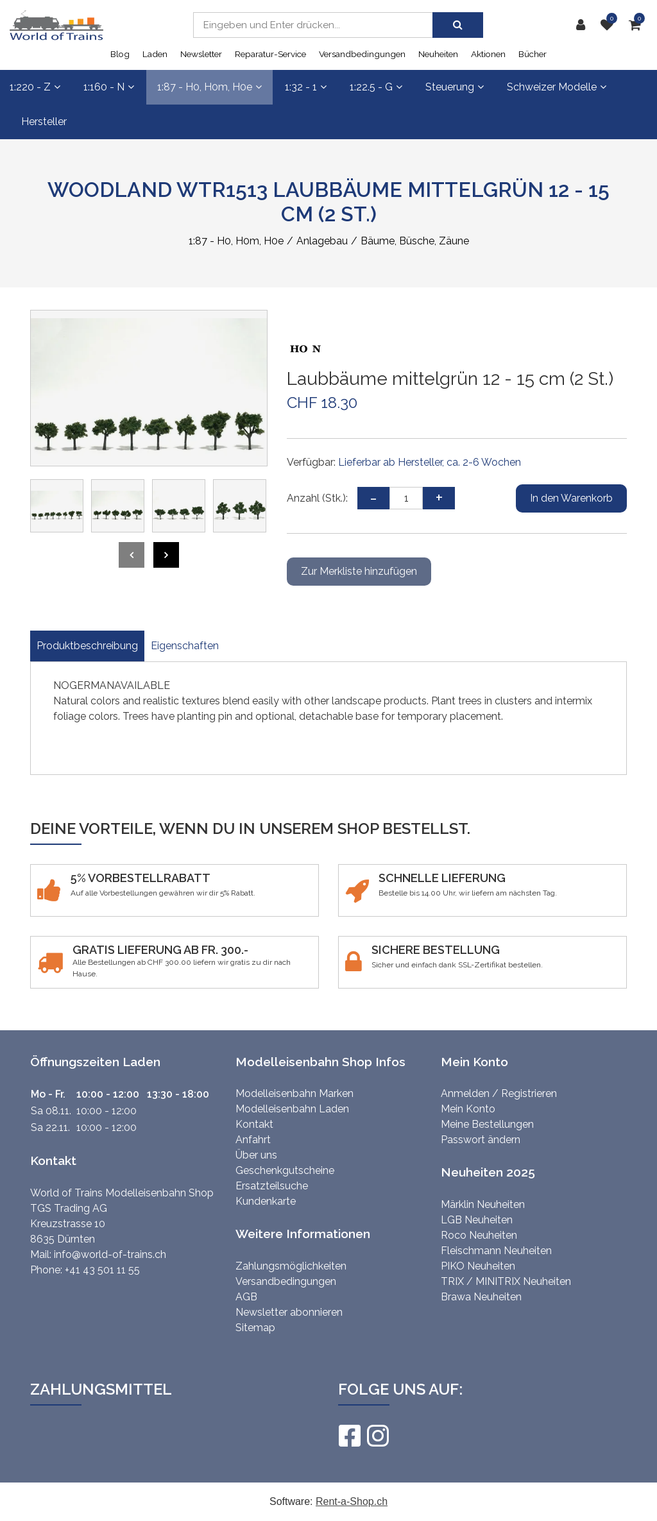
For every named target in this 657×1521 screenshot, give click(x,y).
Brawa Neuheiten (481, 1297)
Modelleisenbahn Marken (294, 1093)
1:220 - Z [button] (35, 87)
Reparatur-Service (270, 54)
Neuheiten (438, 54)
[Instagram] (377, 1436)
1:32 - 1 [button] (306, 87)
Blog (120, 54)
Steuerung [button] (454, 87)
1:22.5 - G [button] (376, 87)
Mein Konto (468, 1109)
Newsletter (201, 54)
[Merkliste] (610, 25)
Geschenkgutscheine (284, 1170)
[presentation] (131, 555)
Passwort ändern (480, 1140)
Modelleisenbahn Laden (292, 1109)
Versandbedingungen (362, 54)
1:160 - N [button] (108, 87)
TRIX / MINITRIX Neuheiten (506, 1281)
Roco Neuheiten (479, 1235)
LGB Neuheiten (477, 1220)
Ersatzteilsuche (271, 1186)
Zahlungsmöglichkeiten (290, 1266)
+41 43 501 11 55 (102, 1270)
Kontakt (254, 1124)
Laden (154, 54)
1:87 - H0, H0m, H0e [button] (209, 87)
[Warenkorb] (638, 25)
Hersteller (44, 121)
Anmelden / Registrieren (499, 1093)
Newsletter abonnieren (289, 1312)
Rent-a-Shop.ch (352, 1501)
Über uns (256, 1155)
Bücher (532, 54)
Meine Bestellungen (487, 1124)
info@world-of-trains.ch (110, 1254)
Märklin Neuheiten (483, 1204)
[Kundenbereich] (584, 25)
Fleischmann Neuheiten (496, 1251)
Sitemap (255, 1327)
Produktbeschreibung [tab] (87, 646)
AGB (246, 1297)
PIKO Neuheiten (478, 1266)
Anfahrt (253, 1140)
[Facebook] (349, 1436)
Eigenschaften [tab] (185, 646)
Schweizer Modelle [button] (556, 87)
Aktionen (488, 54)
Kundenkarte (265, 1201)
